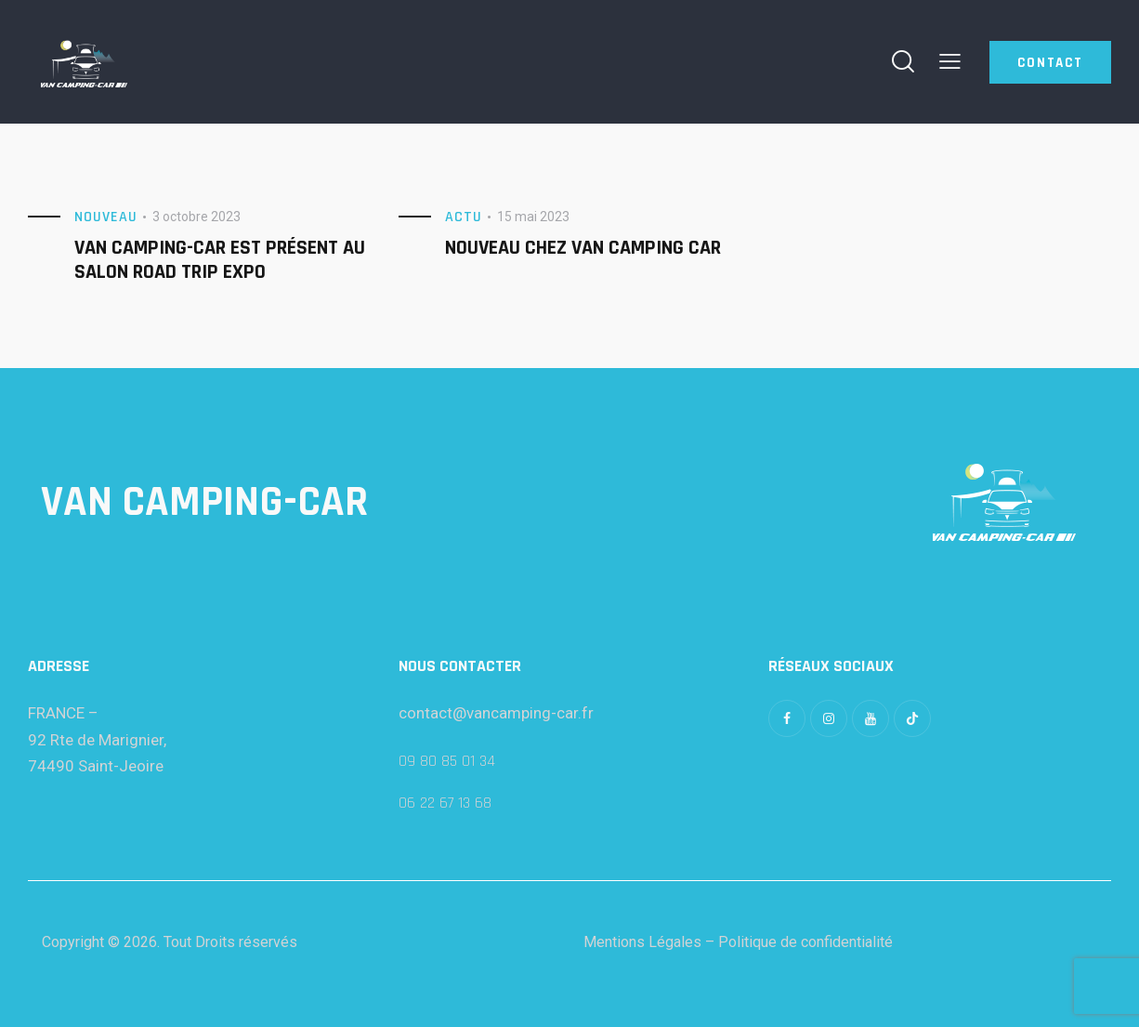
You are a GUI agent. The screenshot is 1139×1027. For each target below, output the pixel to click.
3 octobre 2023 (196, 216)
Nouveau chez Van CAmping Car (583, 248)
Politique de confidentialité (805, 942)
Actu (463, 217)
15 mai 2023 (533, 216)
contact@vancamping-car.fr (496, 713)
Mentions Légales (642, 942)
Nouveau (105, 217)
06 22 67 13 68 (445, 803)
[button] (950, 60)
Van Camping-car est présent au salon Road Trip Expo (219, 260)
